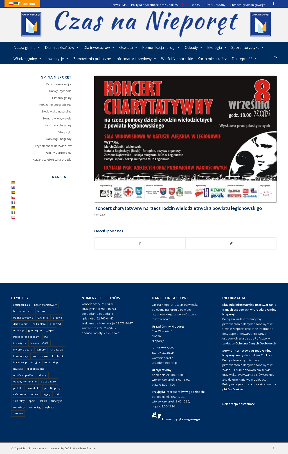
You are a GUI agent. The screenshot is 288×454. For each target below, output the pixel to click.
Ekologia (217, 47)
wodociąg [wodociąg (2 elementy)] (34, 407)
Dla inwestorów (99, 47)
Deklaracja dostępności (239, 404)
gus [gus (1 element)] (46, 336)
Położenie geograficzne (55, 105)
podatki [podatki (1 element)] (17, 388)
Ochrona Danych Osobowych (255, 343)
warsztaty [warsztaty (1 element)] (19, 407)
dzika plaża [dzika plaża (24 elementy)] (39, 324)
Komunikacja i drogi (161, 47)
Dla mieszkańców (62, 47)
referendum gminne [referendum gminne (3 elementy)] (25, 394)
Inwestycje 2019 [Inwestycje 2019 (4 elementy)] (22, 349)
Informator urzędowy (136, 58)
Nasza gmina (27, 47)
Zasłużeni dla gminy (58, 125)
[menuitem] (275, 56)
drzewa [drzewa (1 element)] (57, 317)
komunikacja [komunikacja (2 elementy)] (21, 356)
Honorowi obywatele (57, 118)
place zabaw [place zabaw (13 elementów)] (48, 381)
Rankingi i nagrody (59, 139)
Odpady (194, 47)
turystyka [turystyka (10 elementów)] (56, 400)
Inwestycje (57, 58)
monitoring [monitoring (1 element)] (51, 362)
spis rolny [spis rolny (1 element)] (19, 400)
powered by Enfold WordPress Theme (73, 448)
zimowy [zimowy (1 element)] (18, 413)
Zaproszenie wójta (59, 84)
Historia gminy (62, 98)
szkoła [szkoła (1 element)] (43, 400)
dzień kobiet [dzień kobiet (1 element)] (20, 324)
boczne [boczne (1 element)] (41, 311)
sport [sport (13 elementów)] (32, 400)
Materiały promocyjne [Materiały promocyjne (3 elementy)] (26, 362)
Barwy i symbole (60, 91)
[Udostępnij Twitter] (231, 243)
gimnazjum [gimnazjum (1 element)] (35, 330)
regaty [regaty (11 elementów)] (46, 394)
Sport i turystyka (247, 47)
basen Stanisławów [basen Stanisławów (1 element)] (45, 304)
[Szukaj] (275, 56)
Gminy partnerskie (59, 153)
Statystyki (65, 132)
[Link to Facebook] (273, 3)
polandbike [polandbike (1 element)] (33, 388)
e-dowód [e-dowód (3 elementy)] (55, 324)
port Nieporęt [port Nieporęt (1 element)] (52, 388)
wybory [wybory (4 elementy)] (49, 407)
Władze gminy (28, 58)
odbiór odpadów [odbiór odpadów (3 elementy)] (23, 375)
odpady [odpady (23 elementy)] (42, 375)
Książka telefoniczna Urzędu (52, 159)
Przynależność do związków (53, 146)
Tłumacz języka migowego (181, 419)
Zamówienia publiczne (92, 58)
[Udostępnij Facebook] (140, 243)
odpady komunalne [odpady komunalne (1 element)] (25, 381)
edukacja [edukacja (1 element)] (18, 330)
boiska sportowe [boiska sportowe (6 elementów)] (23, 317)
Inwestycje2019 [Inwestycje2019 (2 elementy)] (39, 343)
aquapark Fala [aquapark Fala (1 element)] (21, 304)
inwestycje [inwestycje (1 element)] (19, 343)
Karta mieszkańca (212, 58)
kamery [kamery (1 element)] (41, 349)
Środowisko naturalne (56, 111)
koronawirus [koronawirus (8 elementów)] (40, 356)
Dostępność (244, 58)
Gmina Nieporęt (37, 448)
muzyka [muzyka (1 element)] (18, 368)
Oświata (128, 47)
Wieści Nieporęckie (177, 58)
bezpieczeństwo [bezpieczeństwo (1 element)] (23, 311)
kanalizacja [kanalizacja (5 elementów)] (56, 349)
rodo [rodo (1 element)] (57, 394)
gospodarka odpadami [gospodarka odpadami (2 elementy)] (26, 336)
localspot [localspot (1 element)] (57, 356)
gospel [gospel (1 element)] (50, 330)
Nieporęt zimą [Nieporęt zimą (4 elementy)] (35, 368)
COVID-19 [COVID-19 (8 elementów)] (43, 317)
